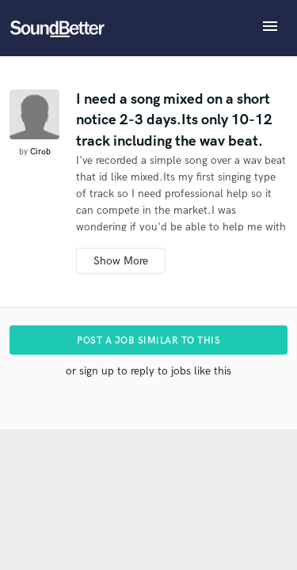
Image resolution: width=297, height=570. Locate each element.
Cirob (40, 152)
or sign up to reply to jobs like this (148, 371)
